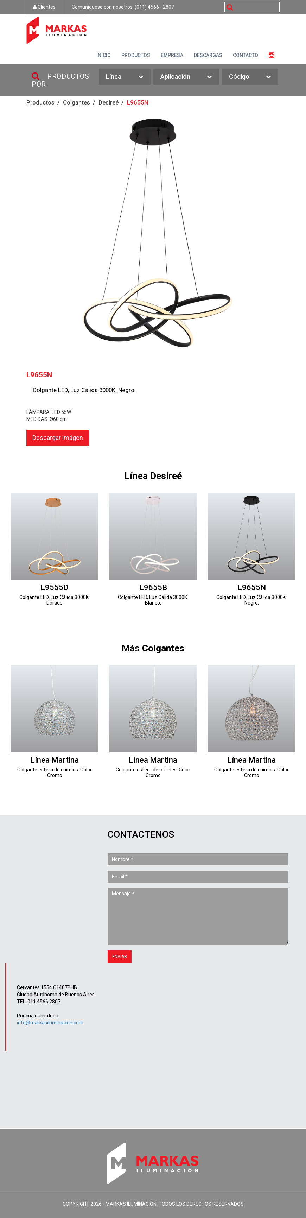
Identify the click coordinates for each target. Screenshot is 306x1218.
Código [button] (250, 77)
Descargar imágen (57, 437)
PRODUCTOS (135, 55)
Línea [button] (124, 77)
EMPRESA (172, 55)
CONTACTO (245, 55)
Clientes (44, 7)
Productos (40, 102)
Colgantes (76, 102)
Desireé (108, 102)
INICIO (103, 55)
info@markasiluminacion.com (50, 1022)
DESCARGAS (208, 55)
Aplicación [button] (186, 77)
